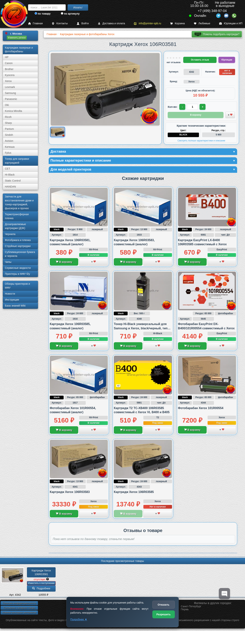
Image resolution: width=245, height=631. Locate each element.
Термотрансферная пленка (17, 216)
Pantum (9, 128)
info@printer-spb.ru (147, 23)
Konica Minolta (13, 110)
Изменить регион (17, 37)
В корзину (64, 261)
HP (6, 57)
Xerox (8, 81)
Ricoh (8, 116)
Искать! (78, 7)
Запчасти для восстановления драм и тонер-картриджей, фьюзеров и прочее (19, 202)
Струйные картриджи (18, 246)
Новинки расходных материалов (19, 612)
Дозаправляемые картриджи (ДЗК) (15, 226)
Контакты (60, 23)
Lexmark (10, 87)
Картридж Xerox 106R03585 (134, 492)
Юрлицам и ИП (230, 23)
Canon (9, 63)
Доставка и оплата (111, 23)
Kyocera (9, 75)
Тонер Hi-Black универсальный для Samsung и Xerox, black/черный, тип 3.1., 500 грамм (141, 328)
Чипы (8, 261)
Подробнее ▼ (78, 619)
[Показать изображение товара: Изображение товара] (57, 132)
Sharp (8, 122)
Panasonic (11, 99)
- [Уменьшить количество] (182, 106)
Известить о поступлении (41, 583)
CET (7, 168)
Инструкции (12, 299)
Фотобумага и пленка (18, 240)
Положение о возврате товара (19, 608)
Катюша (10, 146)
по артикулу (70, 13)
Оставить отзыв (200, 59)
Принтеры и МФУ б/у (17, 273)
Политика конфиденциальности (19, 603)
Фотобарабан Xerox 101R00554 (200, 408)
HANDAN (10, 186)
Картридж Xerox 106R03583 (70, 492)
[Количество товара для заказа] (192, 107)
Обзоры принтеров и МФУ (17, 285)
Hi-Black (10, 174)
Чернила (10, 234)
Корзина (177, 23)
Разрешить (163, 614)
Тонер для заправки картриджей (17, 160)
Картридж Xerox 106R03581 (42, 572)
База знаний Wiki (15, 305)
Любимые (202, 23)
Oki (7, 104)
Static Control (13, 180)
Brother (9, 69)
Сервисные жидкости (18, 267)
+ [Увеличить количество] (202, 106)
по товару (43, 13)
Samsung (10, 93)
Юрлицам (226, 59)
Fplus (8, 152)
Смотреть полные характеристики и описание (201, 140)
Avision (9, 140)
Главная (35, 23)
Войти (83, 23)
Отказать (163, 604)
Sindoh (9, 134)
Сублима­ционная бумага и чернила (20, 253)
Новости (10, 293)
